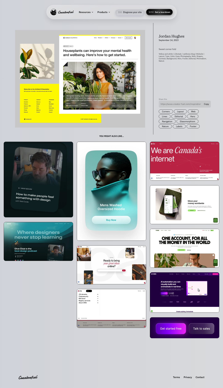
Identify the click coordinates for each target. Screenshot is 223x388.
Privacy (188, 377)
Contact (200, 377)
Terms (176, 377)
